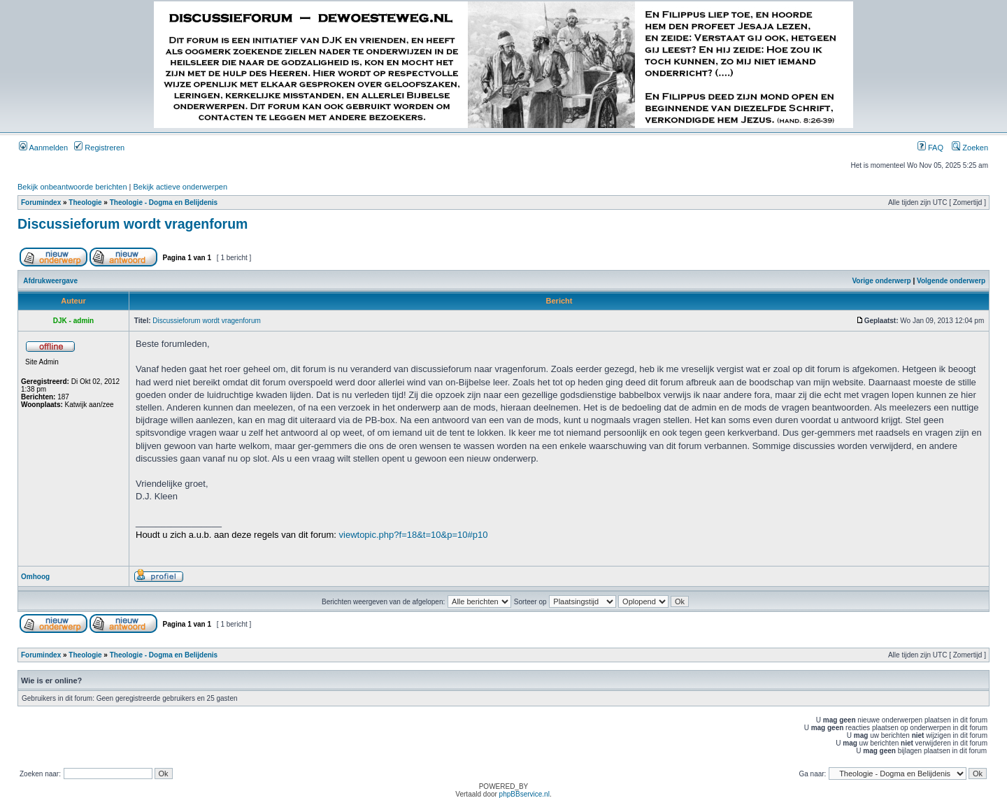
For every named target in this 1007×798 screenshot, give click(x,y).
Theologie (85, 202)
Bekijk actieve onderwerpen (181, 187)
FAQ (930, 147)
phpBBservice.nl (524, 794)
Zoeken (970, 147)
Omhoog (35, 576)
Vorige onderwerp (881, 281)
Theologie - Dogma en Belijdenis (163, 202)
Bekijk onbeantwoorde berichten (72, 187)
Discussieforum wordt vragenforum (132, 223)
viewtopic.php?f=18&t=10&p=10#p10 (413, 534)
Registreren (99, 147)
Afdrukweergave (50, 281)
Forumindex (41, 202)
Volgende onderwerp (951, 281)
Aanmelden (43, 147)
